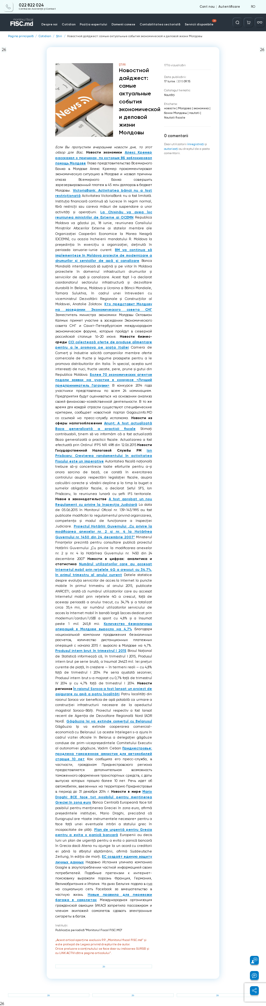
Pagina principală (21, 36)
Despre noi (49, 24)
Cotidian (68, 24)
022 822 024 (31, 5)
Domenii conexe (123, 24)
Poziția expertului (93, 24)
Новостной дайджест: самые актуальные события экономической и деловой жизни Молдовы (134, 36)
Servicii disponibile (201, 22)
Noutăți (169, 95)
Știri (59, 36)
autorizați (171, 148)
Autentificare (229, 7)
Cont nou (207, 7)
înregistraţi (195, 144)
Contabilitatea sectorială (160, 24)
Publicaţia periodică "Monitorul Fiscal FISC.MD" (88, 930)
